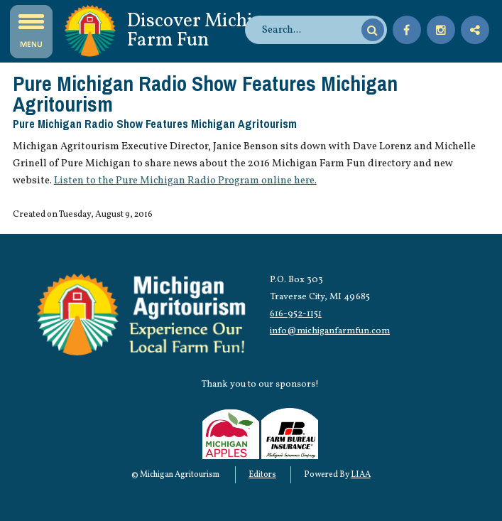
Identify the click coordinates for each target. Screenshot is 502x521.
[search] (310, 30)
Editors (262, 474)
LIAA (361, 474)
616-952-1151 (296, 314)
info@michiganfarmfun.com (330, 331)
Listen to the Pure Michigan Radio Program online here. (185, 180)
